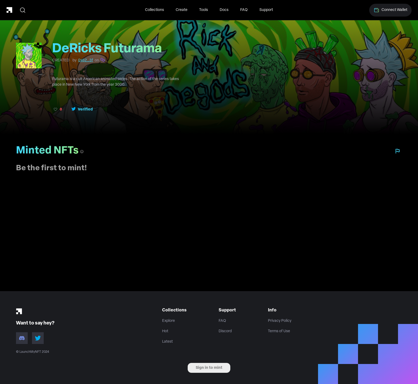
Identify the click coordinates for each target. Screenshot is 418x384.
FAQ (244, 10)
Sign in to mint (209, 368)
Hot (165, 331)
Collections (154, 10)
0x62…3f (85, 60)
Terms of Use (279, 331)
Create (181, 10)
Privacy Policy (279, 321)
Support (266, 10)
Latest (167, 342)
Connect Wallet (390, 10)
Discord (225, 331)
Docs (224, 10)
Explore (168, 321)
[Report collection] (397, 151)
